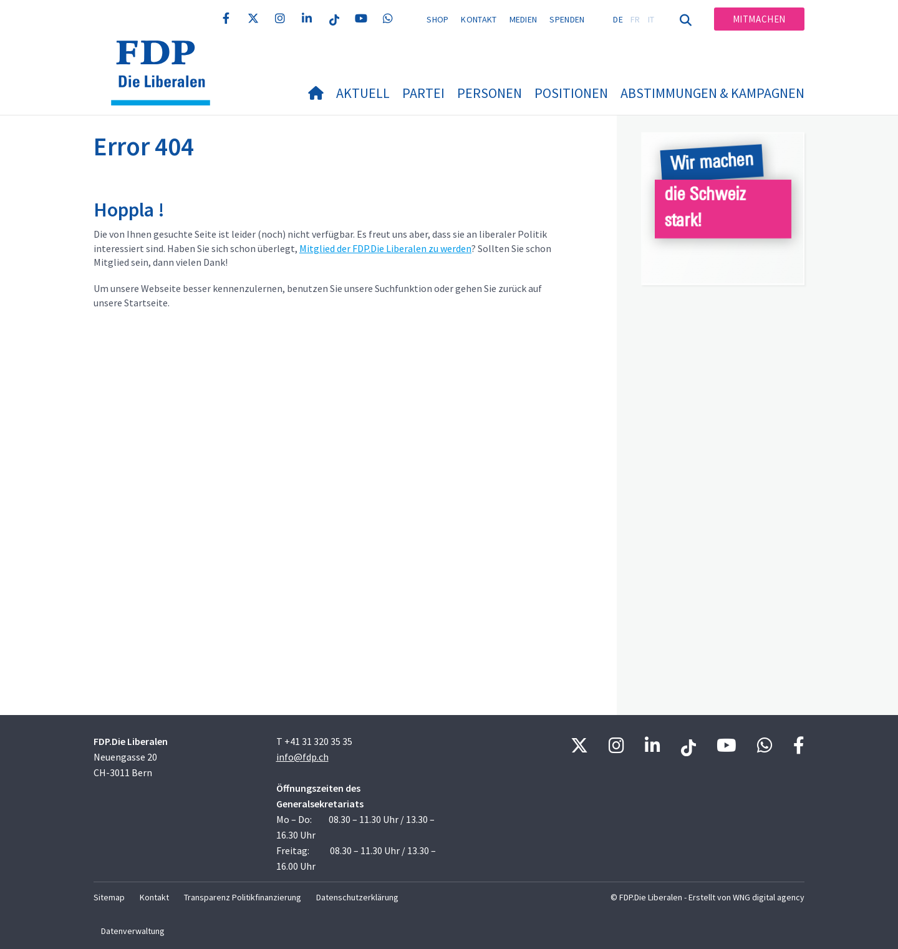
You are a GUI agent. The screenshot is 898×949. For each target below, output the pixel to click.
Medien (523, 19)
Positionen (571, 93)
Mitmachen (759, 19)
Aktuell (363, 93)
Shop (437, 19)
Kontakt (478, 19)
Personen (489, 93)
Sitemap (109, 897)
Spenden (566, 19)
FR (635, 19)
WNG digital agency (768, 897)
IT (651, 19)
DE (618, 19)
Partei (423, 93)
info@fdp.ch (302, 757)
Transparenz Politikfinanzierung (242, 897)
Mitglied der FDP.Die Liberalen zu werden (385, 248)
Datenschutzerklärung (357, 897)
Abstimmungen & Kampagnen (712, 93)
